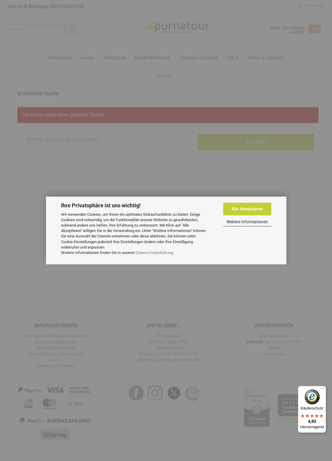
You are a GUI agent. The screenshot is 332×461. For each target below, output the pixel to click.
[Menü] (322, 389)
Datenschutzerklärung (154, 252)
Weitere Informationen (247, 221)
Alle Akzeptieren (247, 208)
